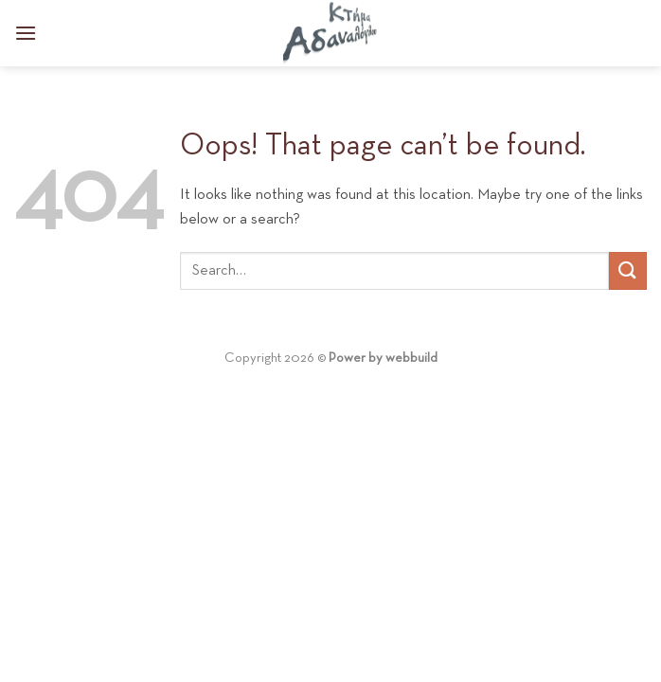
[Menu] (25, 32)
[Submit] (628, 270)
